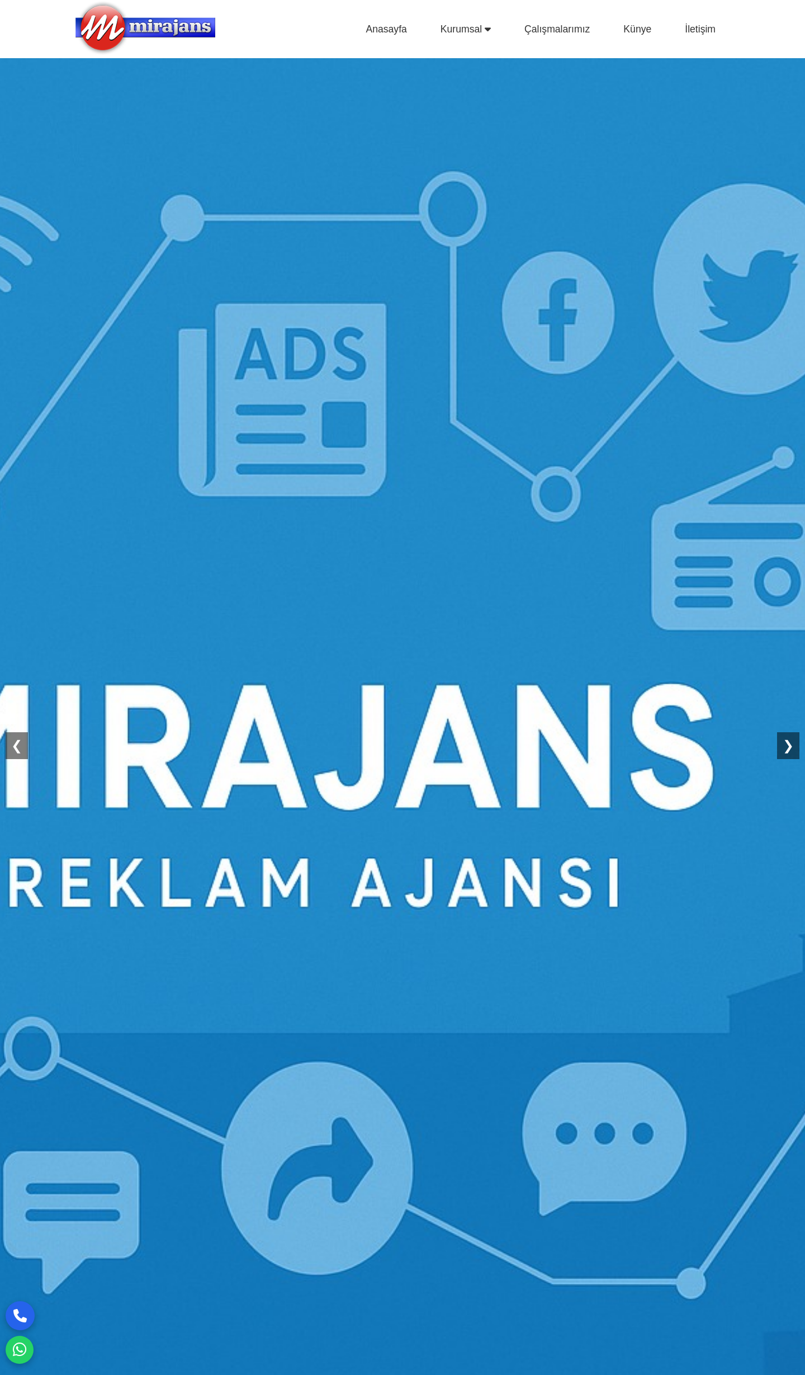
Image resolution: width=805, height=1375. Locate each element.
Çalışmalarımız (557, 29)
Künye (637, 29)
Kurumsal (466, 29)
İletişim (700, 29)
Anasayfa (386, 29)
